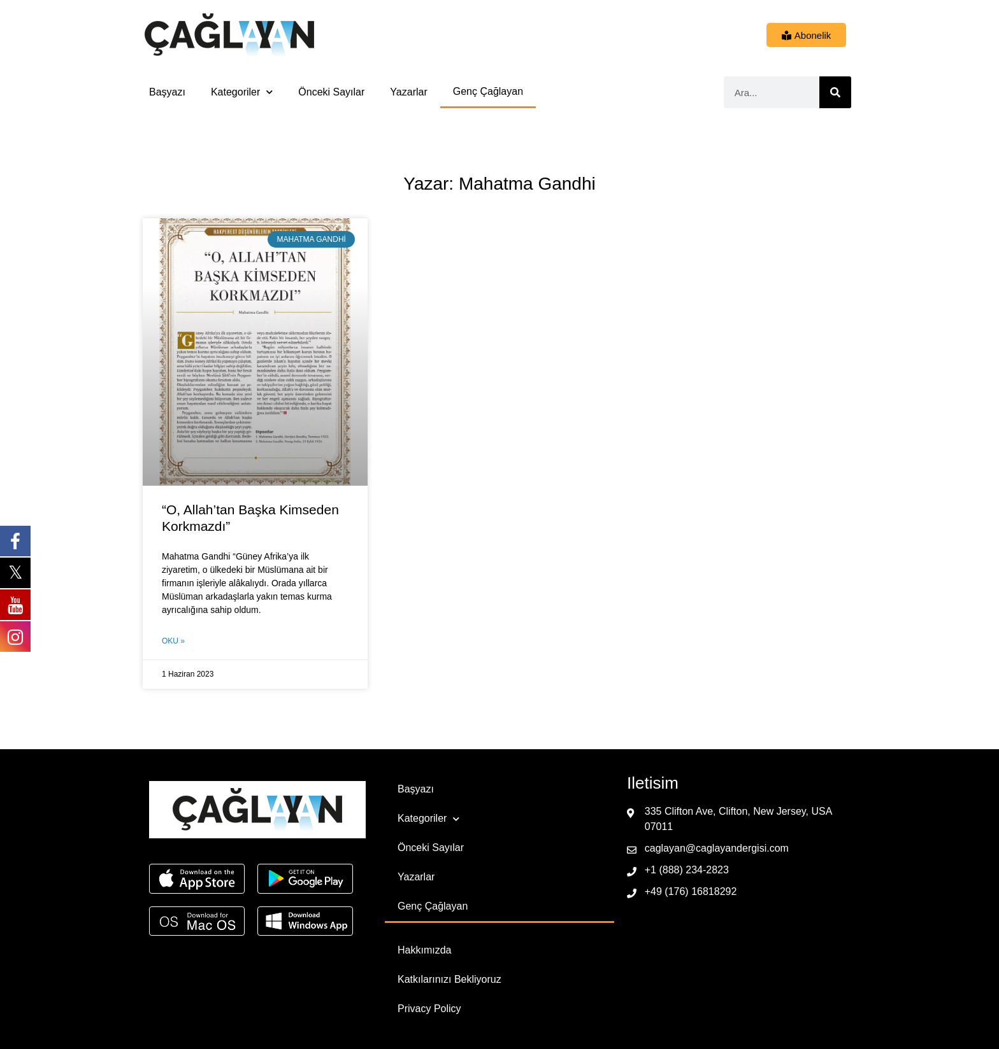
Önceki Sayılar (331, 92)
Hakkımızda (424, 950)
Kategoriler (242, 92)
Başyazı (167, 92)
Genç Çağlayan (488, 91)
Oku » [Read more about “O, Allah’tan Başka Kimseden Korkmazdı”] (173, 641)
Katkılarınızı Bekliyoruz (449, 979)
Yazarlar (408, 92)
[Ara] (835, 92)
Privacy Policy (429, 1008)
